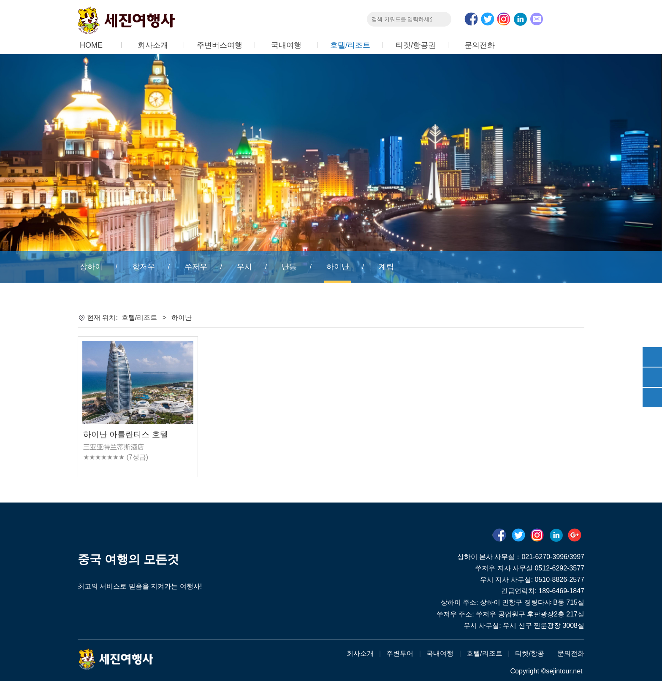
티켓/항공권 (416, 45)
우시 (244, 266)
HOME (91, 45)
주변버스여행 (219, 45)
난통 (289, 266)
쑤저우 (195, 266)
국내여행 (286, 45)
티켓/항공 (529, 653)
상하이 (91, 266)
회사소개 (153, 45)
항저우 (143, 266)
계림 (386, 266)
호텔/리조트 (350, 45)
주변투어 (399, 653)
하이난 (337, 266)
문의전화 (479, 45)
